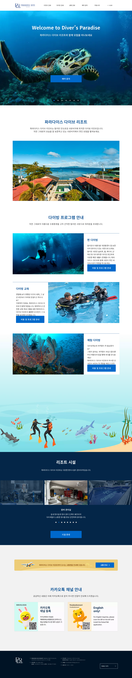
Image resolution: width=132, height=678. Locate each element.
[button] (55, 522)
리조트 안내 (47, 5)
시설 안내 (66, 534)
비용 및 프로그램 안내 (101, 267)
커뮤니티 (97, 5)
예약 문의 (85, 5)
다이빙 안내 (60, 5)
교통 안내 (72, 5)
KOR (109, 5)
